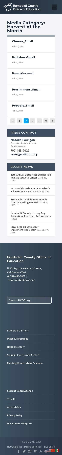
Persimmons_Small (26, 89)
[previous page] (12, 121)
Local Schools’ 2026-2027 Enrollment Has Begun (24, 228)
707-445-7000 (16, 276)
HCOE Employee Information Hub (24, 446)
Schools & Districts (18, 330)
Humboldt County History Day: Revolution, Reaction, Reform (28, 215)
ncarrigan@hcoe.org (23, 154)
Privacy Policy (14, 415)
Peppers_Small (23, 105)
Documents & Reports (19, 423)
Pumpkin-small (23, 73)
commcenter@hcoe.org (21, 280)
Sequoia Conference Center (23, 355)
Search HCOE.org (19, 300)
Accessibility (14, 407)
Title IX (11, 398)
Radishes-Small (23, 57)
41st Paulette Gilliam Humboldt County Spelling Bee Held (28, 201)
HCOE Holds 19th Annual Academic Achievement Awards (30, 190)
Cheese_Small (22, 41)
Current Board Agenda (20, 390)
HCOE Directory (16, 346)
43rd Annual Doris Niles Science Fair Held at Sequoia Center (30, 176)
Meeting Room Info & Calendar (25, 363)
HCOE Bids (49, 446)
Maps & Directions (17, 338)
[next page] (52, 121)
